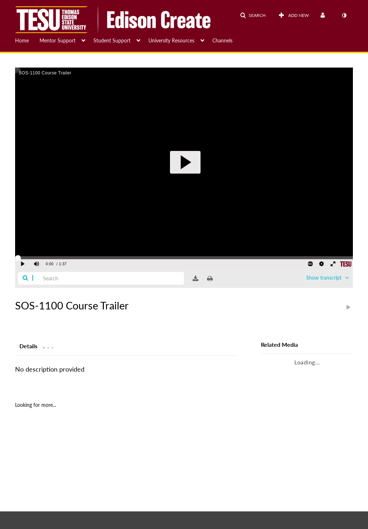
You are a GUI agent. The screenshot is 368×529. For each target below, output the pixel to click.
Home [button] (22, 40)
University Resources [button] (171, 40)
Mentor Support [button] (57, 40)
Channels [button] (222, 40)
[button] (252, 15)
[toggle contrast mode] (344, 15)
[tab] (28, 345)
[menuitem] (27, 39)
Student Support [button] (111, 40)
